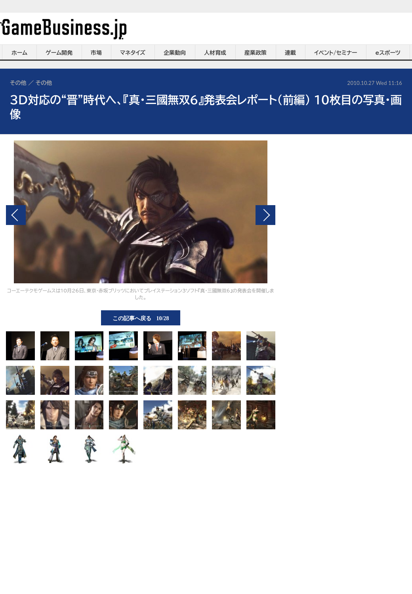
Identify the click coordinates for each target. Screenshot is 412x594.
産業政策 (255, 53)
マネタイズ (132, 53)
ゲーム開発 (59, 53)
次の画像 (265, 215)
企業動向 (175, 53)
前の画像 (16, 215)
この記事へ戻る (141, 318)
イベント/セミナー (335, 53)
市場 (96, 53)
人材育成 (215, 53)
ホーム (19, 53)
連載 (290, 53)
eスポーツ (388, 53)
